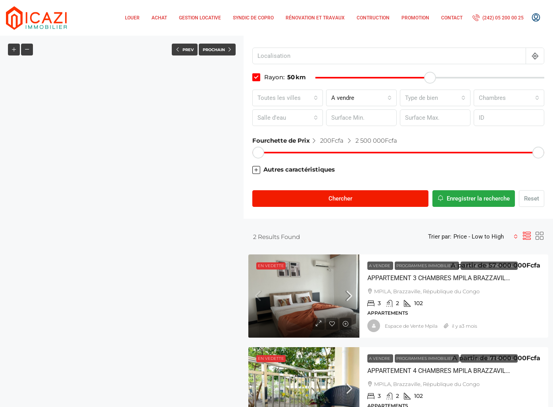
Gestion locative (200, 18)
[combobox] (287, 98)
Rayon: (268, 77)
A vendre (380, 265)
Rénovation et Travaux (315, 18)
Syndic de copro (253, 18)
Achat (159, 18)
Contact (452, 18)
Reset (531, 198)
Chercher (340, 198)
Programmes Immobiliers (426, 265)
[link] (303, 296)
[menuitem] (498, 18)
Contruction (373, 18)
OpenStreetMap (198, 403)
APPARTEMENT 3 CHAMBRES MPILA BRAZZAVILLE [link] (440, 278)
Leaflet (163, 403)
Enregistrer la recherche (474, 198)
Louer (132, 18)
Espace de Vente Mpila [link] (411, 326)
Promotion (415, 18)
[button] (122, 221)
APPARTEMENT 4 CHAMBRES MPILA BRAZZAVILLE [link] (440, 371)
